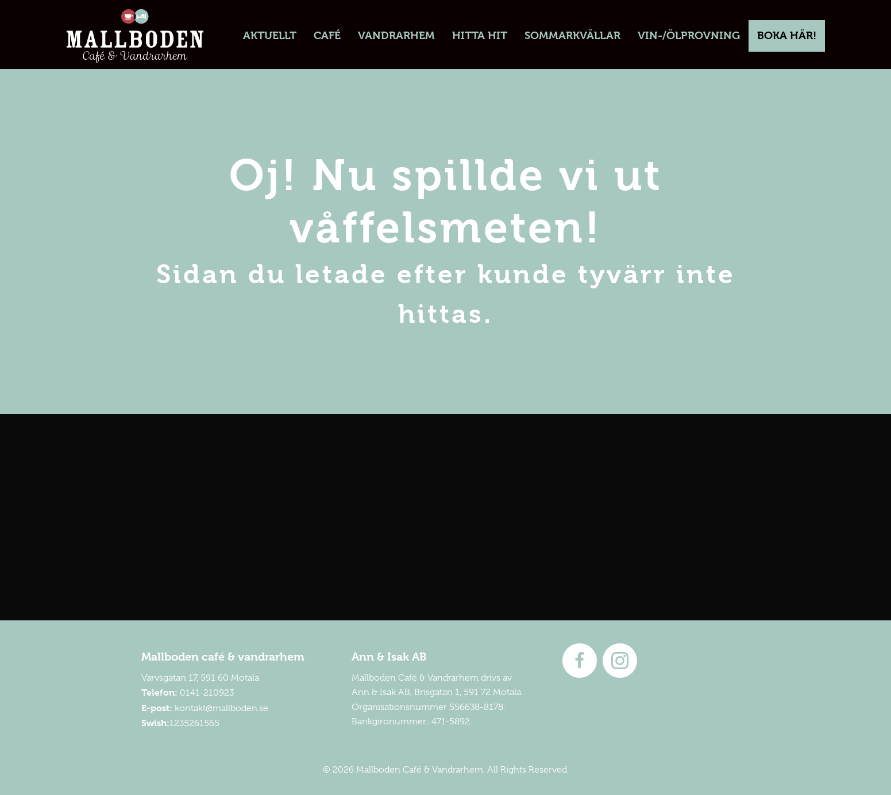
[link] (269, 36)
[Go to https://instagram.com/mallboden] (620, 660)
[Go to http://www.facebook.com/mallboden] (579, 660)
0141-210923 (207, 693)
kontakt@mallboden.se (221, 708)
